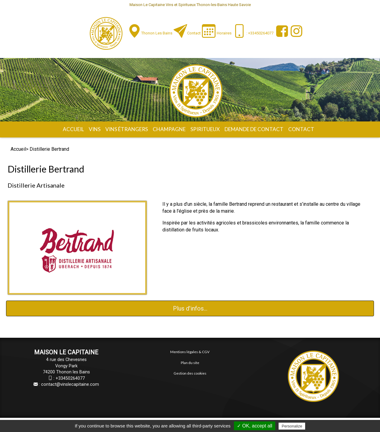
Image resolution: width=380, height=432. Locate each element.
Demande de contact (254, 129)
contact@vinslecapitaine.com (70, 384)
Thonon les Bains (156, 33)
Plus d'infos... (190, 308)
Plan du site (190, 362)
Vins (95, 129)
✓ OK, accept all (254, 425)
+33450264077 (70, 378)
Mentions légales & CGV (189, 352)
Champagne (169, 129)
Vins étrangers (126, 129)
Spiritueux (205, 129)
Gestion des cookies (190, 373)
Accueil (73, 129)
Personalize (292, 426)
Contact (194, 33)
